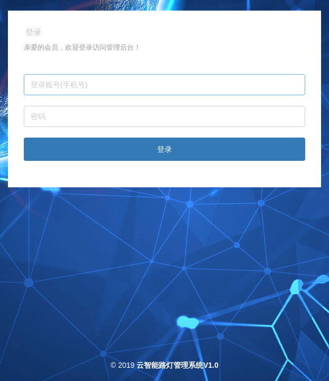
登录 (164, 149)
